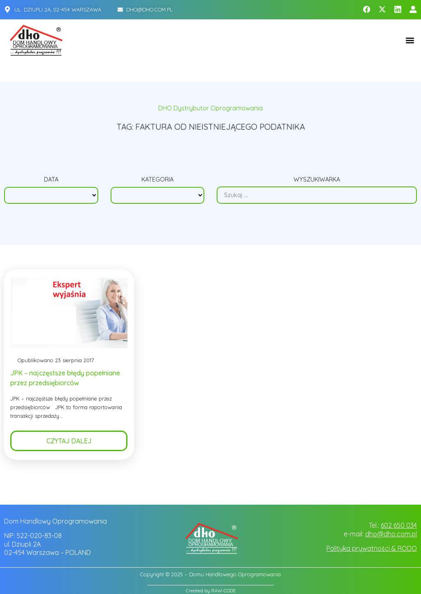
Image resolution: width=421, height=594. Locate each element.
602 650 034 (399, 525)
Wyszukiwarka (317, 179)
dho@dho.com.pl (391, 534)
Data (51, 179)
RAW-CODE (223, 591)
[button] (410, 40)
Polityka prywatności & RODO (371, 548)
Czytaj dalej (68, 441)
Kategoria (157, 179)
